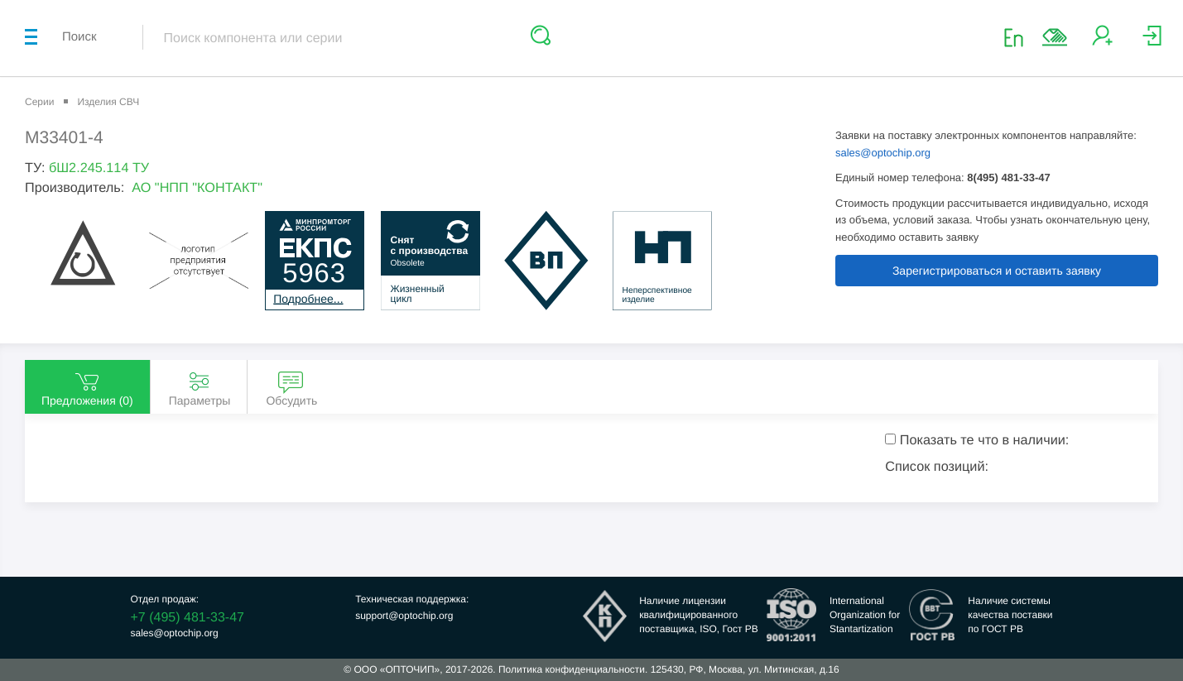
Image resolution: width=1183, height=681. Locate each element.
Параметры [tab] (200, 387)
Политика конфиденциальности (571, 669)
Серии (39, 102)
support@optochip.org (404, 615)
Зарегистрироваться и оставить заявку (996, 270)
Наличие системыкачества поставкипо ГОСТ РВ (1010, 615)
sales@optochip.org (883, 152)
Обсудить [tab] (291, 387)
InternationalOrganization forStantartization (865, 615)
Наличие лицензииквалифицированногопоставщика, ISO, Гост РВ (698, 615)
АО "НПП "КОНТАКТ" (197, 187)
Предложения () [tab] (87, 387)
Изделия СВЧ (108, 102)
